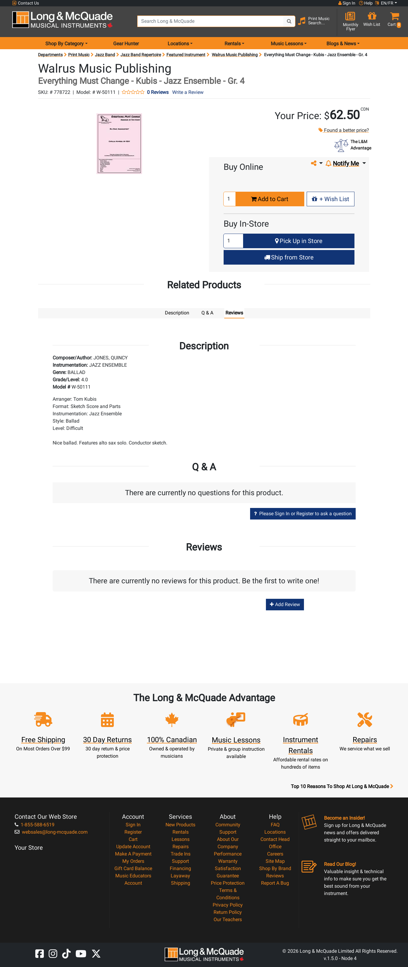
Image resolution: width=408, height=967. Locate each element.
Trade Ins (180, 853)
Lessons (181, 839)
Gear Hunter (126, 43)
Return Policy (228, 912)
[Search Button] (289, 21)
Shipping (180, 883)
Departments (50, 54)
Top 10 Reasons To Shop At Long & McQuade (342, 786)
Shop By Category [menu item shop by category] (64, 43)
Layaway (180, 875)
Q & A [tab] (207, 313)
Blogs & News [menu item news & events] (341, 43)
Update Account (133, 846)
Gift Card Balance (133, 868)
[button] (393, 22)
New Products (180, 824)
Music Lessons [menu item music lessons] (287, 43)
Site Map (275, 861)
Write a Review (188, 92)
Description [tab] (177, 313)
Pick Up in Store (299, 241)
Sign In (133, 824)
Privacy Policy (228, 904)
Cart (133, 839)
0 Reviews (158, 92)
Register (133, 832)
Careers (275, 853)
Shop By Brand (275, 868)
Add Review (285, 604)
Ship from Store (289, 257)
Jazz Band (105, 54)
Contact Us (25, 3)
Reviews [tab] (234, 313)
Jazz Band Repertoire (140, 54)
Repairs (181, 846)
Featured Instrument (185, 54)
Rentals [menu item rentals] (233, 43)
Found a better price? (343, 130)
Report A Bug (275, 883)
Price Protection (228, 883)
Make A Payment (133, 853)
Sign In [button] (346, 3)
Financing (180, 868)
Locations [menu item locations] (178, 43)
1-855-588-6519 (34, 824)
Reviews (275, 875)
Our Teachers (228, 919)
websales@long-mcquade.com (51, 832)
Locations (275, 832)
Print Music (78, 54)
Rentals (181, 832)
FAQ (275, 824)
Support (180, 861)
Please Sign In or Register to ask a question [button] (303, 513)
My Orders (133, 861)
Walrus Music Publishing (235, 54)
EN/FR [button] (384, 3)
